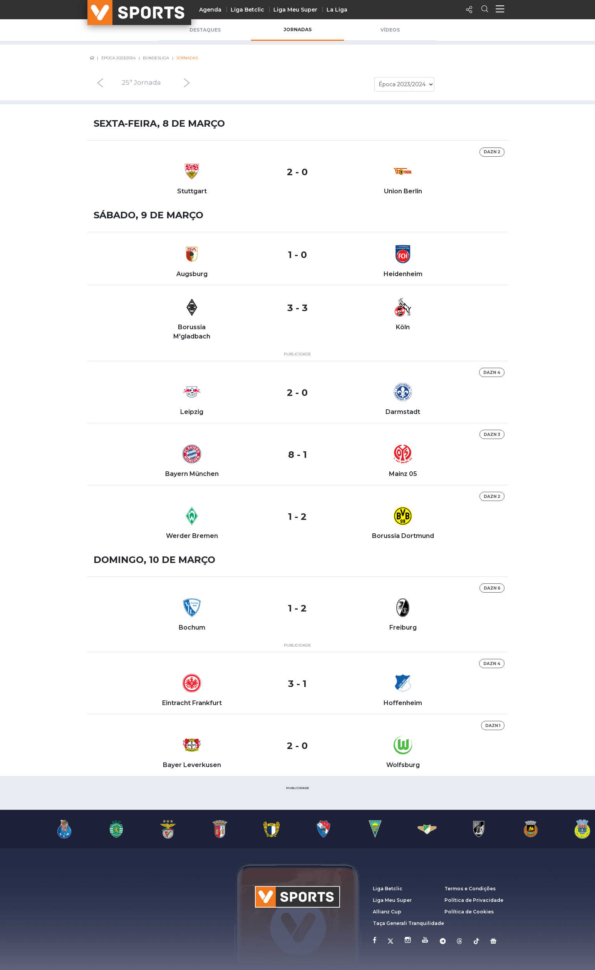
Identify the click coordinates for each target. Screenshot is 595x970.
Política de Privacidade (473, 900)
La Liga (337, 9)
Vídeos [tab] (390, 30)
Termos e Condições (470, 888)
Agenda (210, 9)
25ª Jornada (141, 83)
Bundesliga (156, 57)
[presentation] (92, 83)
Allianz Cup (387, 912)
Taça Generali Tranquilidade (408, 923)
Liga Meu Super (295, 9)
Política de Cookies (469, 912)
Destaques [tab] (205, 30)
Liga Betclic (247, 9)
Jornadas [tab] (297, 29)
